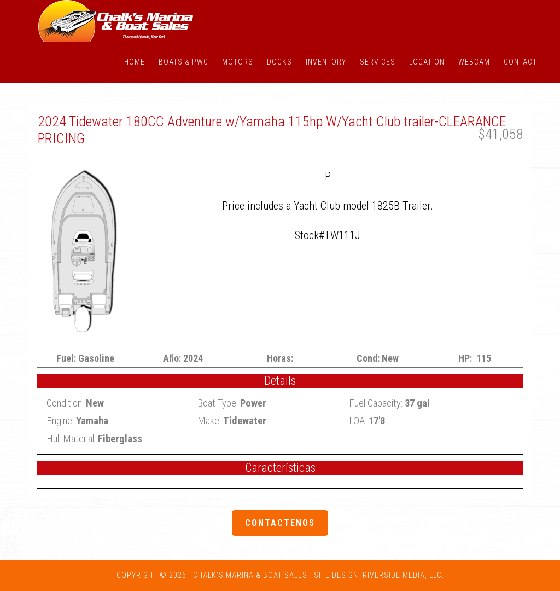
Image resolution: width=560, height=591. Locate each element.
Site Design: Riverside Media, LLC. (379, 575)
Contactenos (280, 523)
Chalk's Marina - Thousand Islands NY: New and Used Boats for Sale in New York (116, 21)
